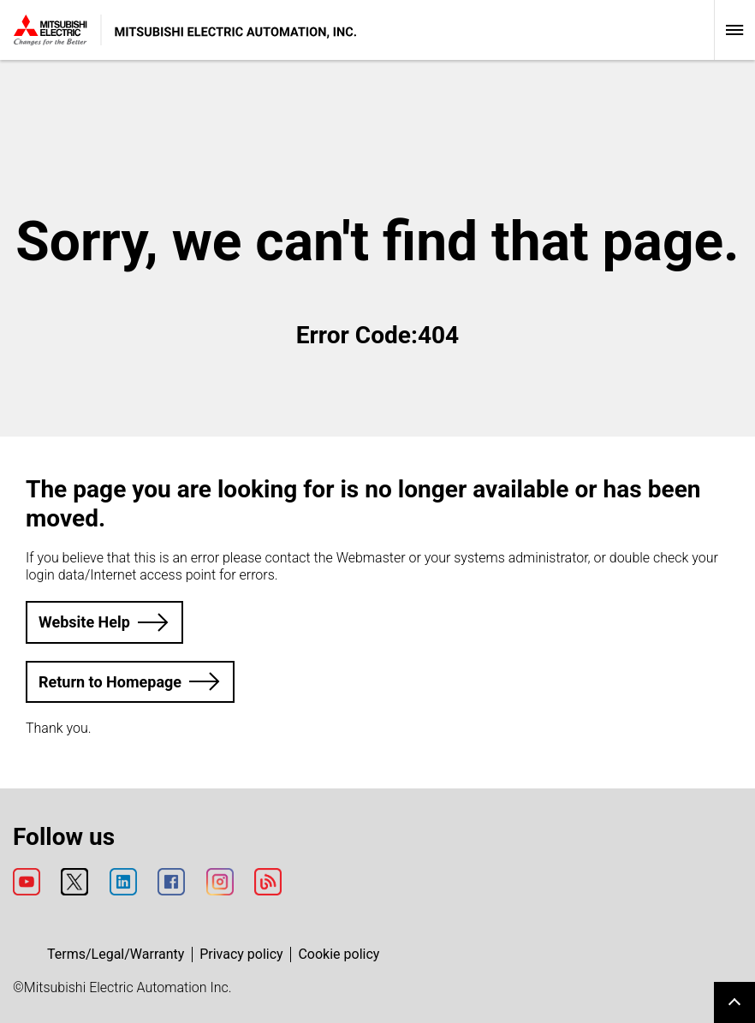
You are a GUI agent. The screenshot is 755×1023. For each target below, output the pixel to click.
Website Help (84, 622)
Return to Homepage (110, 682)
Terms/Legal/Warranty (115, 954)
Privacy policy (241, 954)
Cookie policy (338, 954)
